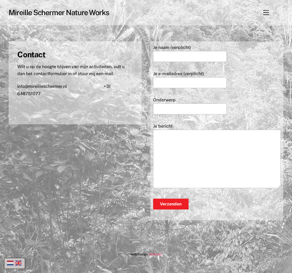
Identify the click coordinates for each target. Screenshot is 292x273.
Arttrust (155, 254)
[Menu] (266, 12)
